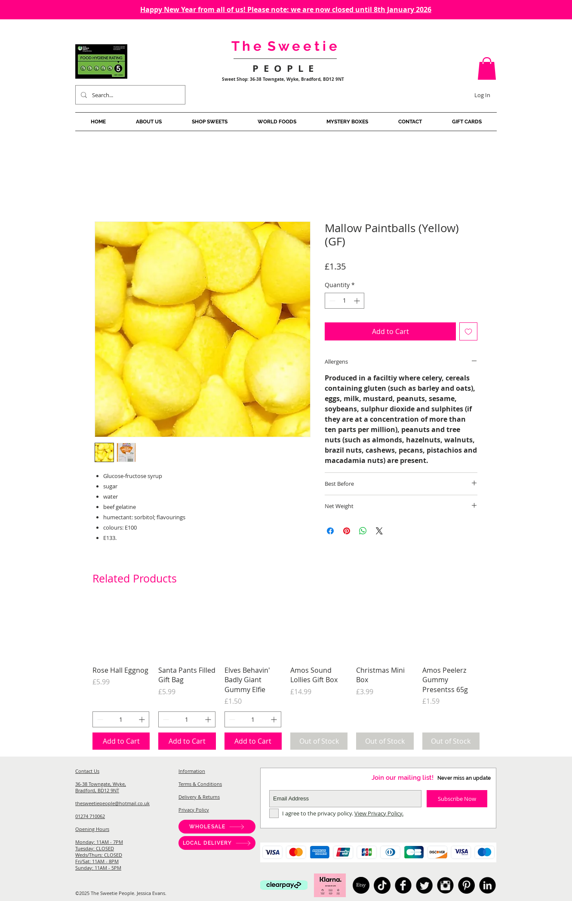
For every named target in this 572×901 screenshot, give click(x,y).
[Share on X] (379, 531)
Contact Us (87, 771)
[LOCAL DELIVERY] (216, 843)
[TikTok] (382, 885)
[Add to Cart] (121, 741)
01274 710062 (90, 816)
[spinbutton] (344, 300)
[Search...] (129, 95)
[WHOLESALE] (216, 827)
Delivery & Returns (199, 797)
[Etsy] (361, 885)
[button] (486, 68)
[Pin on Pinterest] (346, 531)
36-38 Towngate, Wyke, (100, 784)
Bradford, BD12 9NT (97, 790)
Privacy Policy (193, 809)
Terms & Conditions (200, 784)
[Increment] (357, 300)
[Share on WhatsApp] (363, 531)
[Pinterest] (466, 885)
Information (191, 771)
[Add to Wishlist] (468, 331)
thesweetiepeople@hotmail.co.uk (112, 803)
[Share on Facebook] (330, 531)
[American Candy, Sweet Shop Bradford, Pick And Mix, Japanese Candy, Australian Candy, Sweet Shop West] (403, 885)
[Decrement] (331, 300)
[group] (286, 675)
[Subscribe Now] (457, 798)
